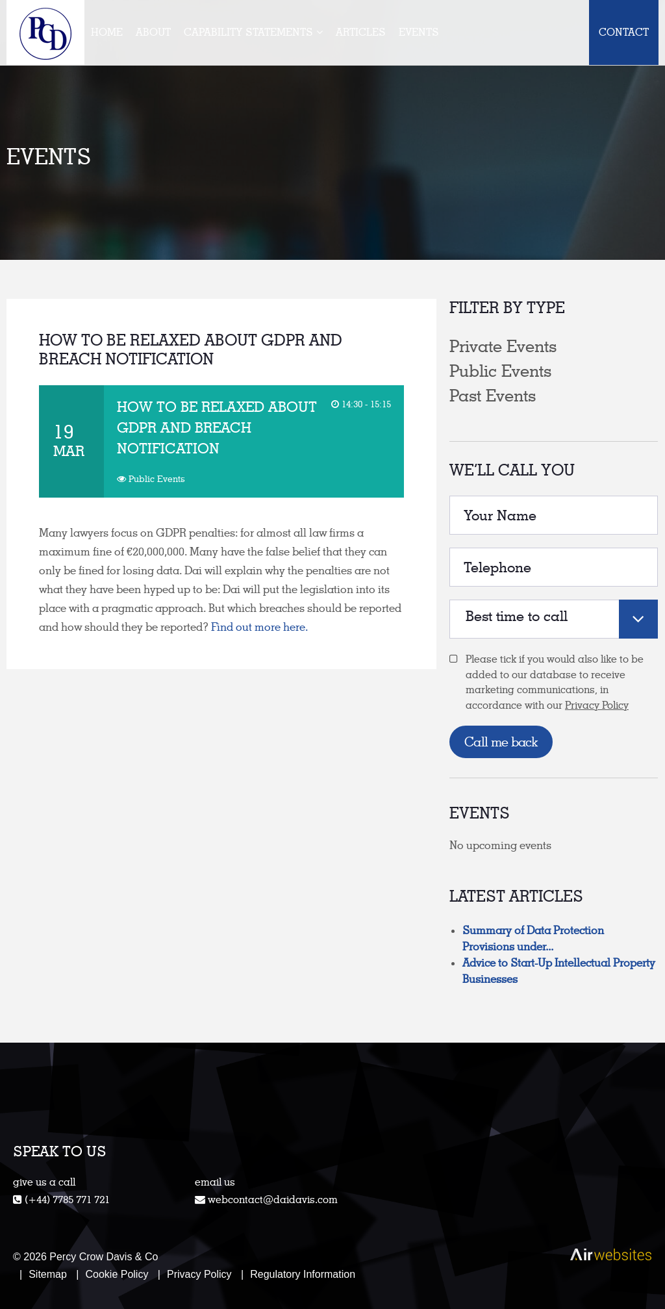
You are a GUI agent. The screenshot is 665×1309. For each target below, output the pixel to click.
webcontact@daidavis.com (273, 1199)
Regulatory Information (302, 1274)
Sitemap (48, 1274)
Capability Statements (248, 32)
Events (419, 32)
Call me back (501, 742)
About (153, 32)
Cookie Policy (116, 1274)
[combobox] (553, 619)
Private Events (503, 346)
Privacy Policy (597, 705)
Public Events (500, 371)
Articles (361, 32)
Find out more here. (262, 626)
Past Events (492, 395)
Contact (624, 32)
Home (107, 32)
